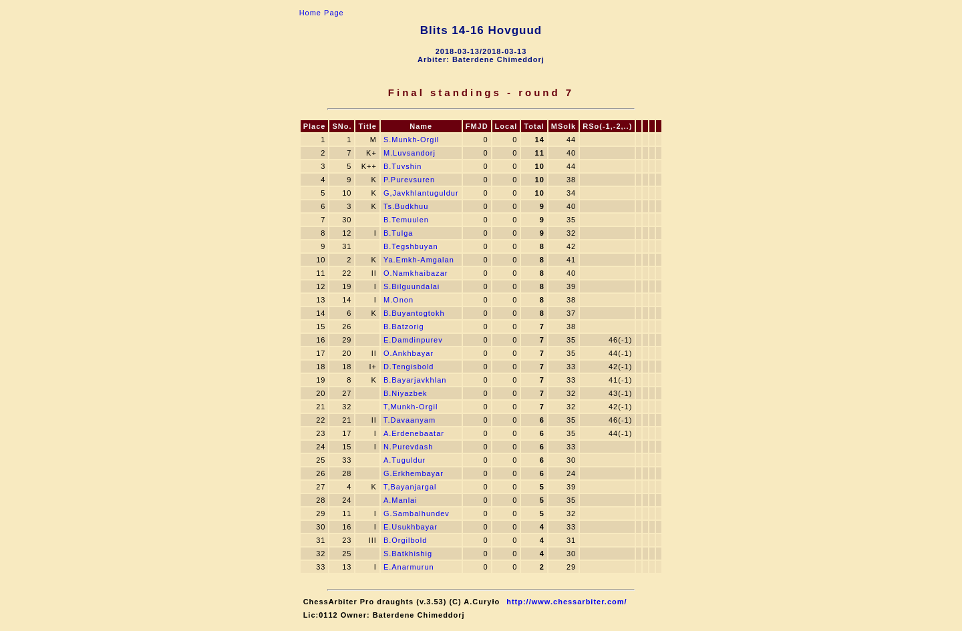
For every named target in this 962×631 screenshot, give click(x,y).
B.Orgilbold (405, 540)
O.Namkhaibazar (415, 273)
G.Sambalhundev (416, 513)
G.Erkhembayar (413, 473)
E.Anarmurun (408, 567)
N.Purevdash (408, 447)
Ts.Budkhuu (405, 206)
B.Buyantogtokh (414, 313)
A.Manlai (400, 500)
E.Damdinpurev (413, 340)
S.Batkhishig (407, 554)
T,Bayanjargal (410, 487)
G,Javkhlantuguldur (421, 193)
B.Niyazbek (405, 393)
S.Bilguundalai (411, 286)
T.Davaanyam (409, 420)
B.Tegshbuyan (410, 246)
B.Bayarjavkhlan (415, 380)
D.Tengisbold (408, 367)
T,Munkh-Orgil (410, 407)
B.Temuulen (406, 220)
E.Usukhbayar (410, 527)
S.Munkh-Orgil (411, 140)
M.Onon (398, 300)
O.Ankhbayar (408, 353)
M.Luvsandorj (409, 153)
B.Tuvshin (402, 166)
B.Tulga (398, 233)
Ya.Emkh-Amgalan (418, 260)
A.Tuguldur (404, 460)
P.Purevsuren (409, 180)
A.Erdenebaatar (413, 433)
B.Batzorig (403, 327)
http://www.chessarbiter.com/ (566, 602)
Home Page (321, 13)
